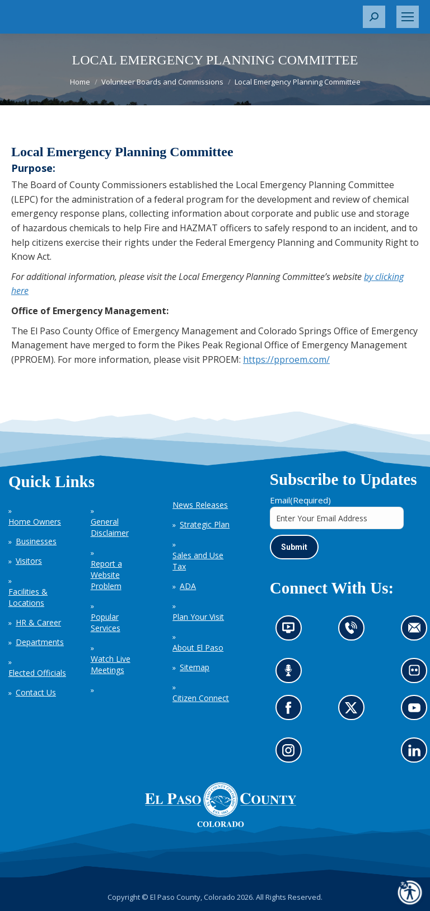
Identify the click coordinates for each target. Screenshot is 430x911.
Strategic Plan (205, 524)
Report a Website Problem (106, 574)
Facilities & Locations (28, 597)
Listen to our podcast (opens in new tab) (291, 674)
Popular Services (105, 622)
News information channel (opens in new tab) (292, 631)
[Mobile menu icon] (407, 17)
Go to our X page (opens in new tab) (354, 711)
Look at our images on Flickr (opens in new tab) (418, 674)
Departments (40, 642)
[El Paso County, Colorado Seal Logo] (220, 824)
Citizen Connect (200, 698)
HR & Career (38, 622)
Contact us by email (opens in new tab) (418, 631)
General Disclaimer (110, 527)
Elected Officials (37, 672)
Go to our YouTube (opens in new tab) (417, 711)
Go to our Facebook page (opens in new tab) (291, 711)
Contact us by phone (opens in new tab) (354, 631)
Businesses (36, 541)
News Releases (200, 504)
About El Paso (197, 647)
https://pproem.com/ (286, 359)
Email (300, 500)
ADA (188, 586)
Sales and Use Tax (197, 561)
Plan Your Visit (198, 616)
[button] (374, 16)
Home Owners (34, 521)
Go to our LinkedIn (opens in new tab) (417, 754)
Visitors (29, 560)
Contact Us (36, 692)
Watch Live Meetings (110, 664)
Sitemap (194, 667)
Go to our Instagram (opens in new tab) (292, 754)
